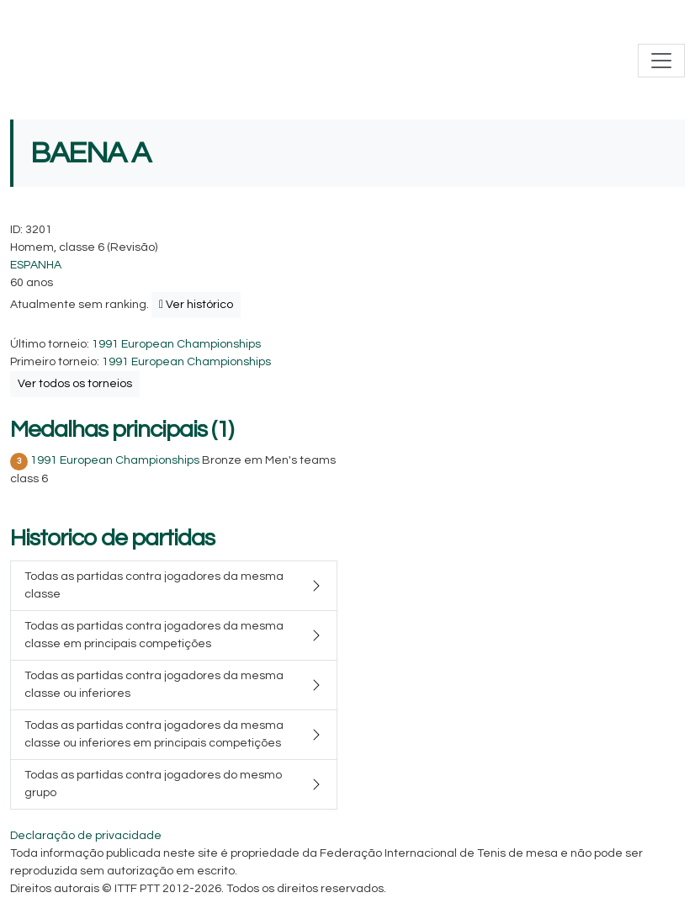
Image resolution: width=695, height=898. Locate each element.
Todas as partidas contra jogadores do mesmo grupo (153, 784)
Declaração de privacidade (86, 836)
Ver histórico (196, 305)
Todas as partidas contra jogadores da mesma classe (154, 585)
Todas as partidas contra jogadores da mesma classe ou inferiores (154, 684)
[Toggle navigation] (661, 60)
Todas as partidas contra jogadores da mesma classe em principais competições (154, 635)
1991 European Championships (176, 344)
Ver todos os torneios (75, 384)
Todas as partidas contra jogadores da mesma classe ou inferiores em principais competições (154, 734)
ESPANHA (35, 265)
